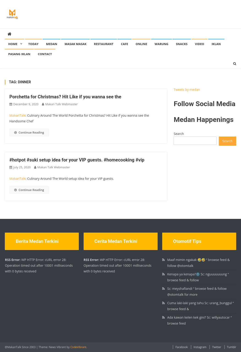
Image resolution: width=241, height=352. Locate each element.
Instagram (200, 347)
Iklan (216, 44)
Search (179, 134)
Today (33, 44)
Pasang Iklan (19, 54)
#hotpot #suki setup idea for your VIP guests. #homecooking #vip (76, 160)
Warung (161, 44)
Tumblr (231, 347)
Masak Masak (75, 44)
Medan (51, 44)
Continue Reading (29, 132)
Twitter (216, 347)
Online (141, 44)
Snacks (182, 44)
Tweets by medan (187, 89)
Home (12, 44)
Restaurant (103, 44)
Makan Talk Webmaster (61, 104)
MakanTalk (17, 115)
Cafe (124, 44)
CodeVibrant (78, 347)
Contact (45, 54)
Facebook (181, 347)
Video (199, 44)
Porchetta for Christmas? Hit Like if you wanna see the (65, 96)
